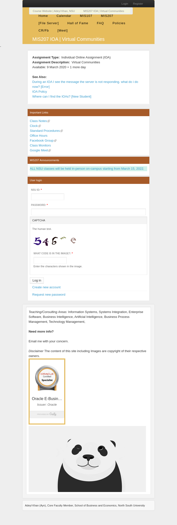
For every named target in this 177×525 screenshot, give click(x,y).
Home (43, 16)
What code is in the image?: (53, 253)
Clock (34, 126)
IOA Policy (39, 91)
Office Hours (38, 135)
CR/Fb (44, 30)
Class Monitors (40, 145)
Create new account (46, 287)
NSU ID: (36, 190)
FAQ (100, 23)
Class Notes (38, 121)
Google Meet (39, 150)
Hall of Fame (77, 23)
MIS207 (107, 16)
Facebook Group (42, 140)
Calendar (63, 16)
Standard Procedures (45, 131)
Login (125, 3)
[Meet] (62, 30)
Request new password (48, 294)
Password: (39, 205)
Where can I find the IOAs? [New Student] (61, 96)
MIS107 (86, 16)
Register (138, 3)
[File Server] (49, 23)
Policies (118, 23)
